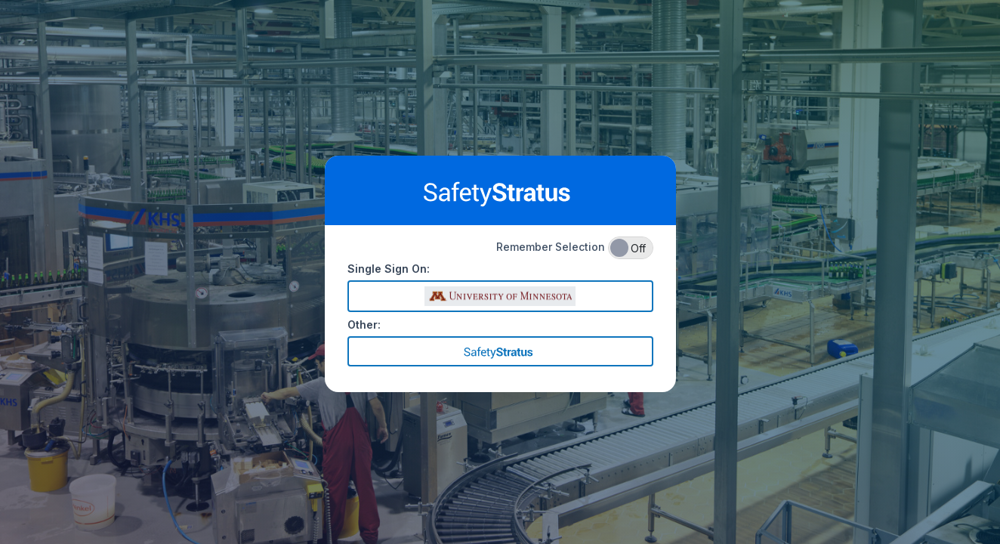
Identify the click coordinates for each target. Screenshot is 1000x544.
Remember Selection (574, 247)
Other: (364, 324)
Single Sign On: (388, 268)
